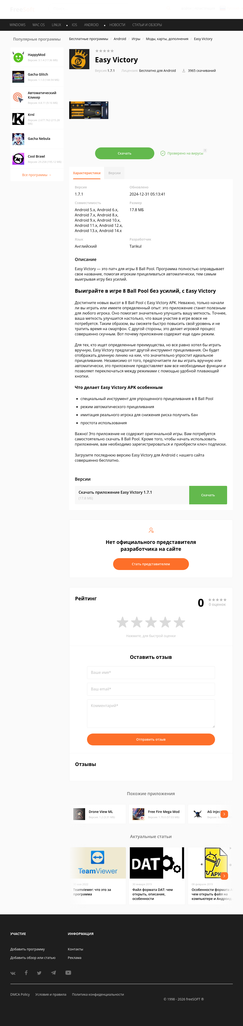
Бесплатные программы (88, 38)
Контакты (75, 949)
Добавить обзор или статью (33, 957)
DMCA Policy (20, 994)
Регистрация (205, 9)
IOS (74, 25)
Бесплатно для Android (157, 70)
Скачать (125, 153)
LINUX (56, 25)
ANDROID (91, 25)
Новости (117, 25)
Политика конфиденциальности (98, 994)
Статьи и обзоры (147, 25)
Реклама (74, 957)
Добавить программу (27, 949)
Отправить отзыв (151, 739)
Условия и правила (50, 994)
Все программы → (36, 175)
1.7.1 (105, 70)
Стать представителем (151, 564)
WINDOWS (18, 25)
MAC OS (38, 25)
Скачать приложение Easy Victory (115, 492)
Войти (186, 9)
